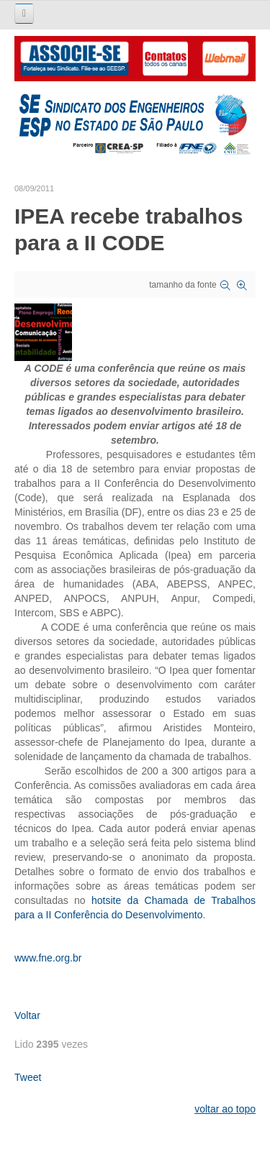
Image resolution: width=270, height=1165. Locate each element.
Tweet (27, 1077)
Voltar (27, 1015)
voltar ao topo (225, 1109)
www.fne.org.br (47, 958)
